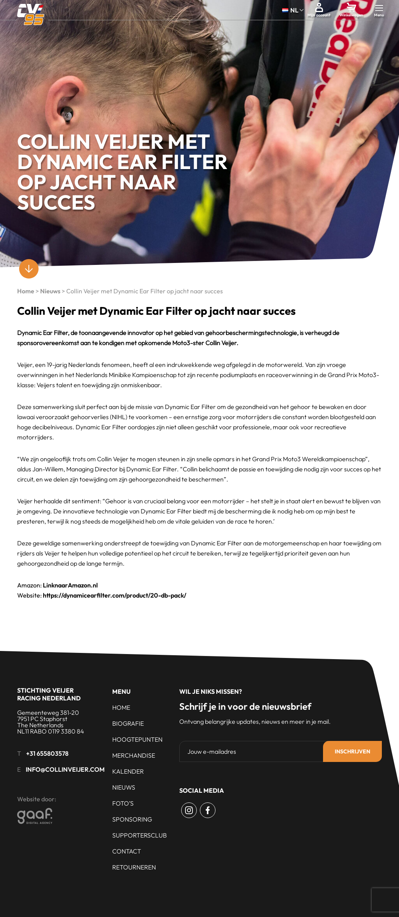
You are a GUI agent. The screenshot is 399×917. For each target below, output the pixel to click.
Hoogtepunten (137, 739)
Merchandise (133, 755)
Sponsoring (132, 819)
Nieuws (50, 291)
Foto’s (123, 803)
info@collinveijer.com (65, 769)
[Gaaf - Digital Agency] (77, 816)
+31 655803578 (47, 753)
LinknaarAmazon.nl (70, 585)
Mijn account (318, 15)
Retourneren (134, 867)
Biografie (128, 723)
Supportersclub (139, 835)
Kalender (128, 771)
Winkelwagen (351, 15)
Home (25, 291)
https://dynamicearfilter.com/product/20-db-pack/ (114, 595)
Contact (126, 851)
